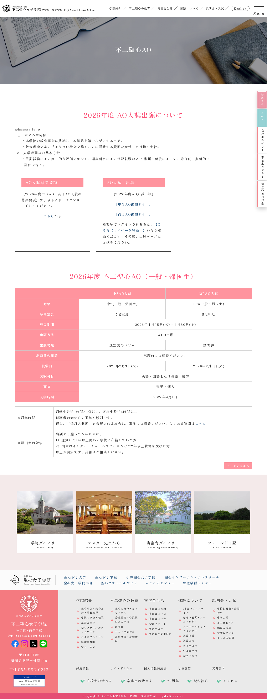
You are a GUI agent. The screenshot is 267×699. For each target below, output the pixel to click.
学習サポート (157, 623)
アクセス (230, 680)
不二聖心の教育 (139, 8)
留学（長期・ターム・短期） (194, 619)
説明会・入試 (215, 8)
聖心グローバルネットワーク (92, 629)
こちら (48, 216)
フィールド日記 (222, 544)
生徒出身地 (88, 641)
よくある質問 (225, 637)
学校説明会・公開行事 (228, 610)
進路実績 (188, 640)
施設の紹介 (88, 622)
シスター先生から (104, 544)
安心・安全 (88, 647)
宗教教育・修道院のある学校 (126, 619)
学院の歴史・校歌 (92, 617)
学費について (225, 632)
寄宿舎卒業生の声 (160, 633)
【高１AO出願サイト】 (133, 214)
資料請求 (262, 99)
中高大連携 (190, 650)
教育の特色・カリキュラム (126, 610)
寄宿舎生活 (165, 8)
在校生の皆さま (262, 140)
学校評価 (184, 668)
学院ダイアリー (45, 544)
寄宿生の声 (156, 628)
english (240, 8)
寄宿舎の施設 (157, 608)
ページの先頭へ (238, 466)
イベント (262, 118)
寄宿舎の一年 (157, 618)
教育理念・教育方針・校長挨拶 (92, 610)
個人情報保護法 (155, 668)
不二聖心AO (225, 622)
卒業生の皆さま (262, 167)
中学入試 (223, 617)
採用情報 (82, 668)
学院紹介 (115, 8)
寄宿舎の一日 (157, 613)
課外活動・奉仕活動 (126, 638)
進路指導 (188, 635)
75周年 (173, 680)
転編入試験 (224, 627)
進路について (189, 8)
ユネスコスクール (92, 636)
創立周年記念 (262, 194)
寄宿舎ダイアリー (163, 544)
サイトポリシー (121, 668)
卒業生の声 (190, 645)
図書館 (119, 626)
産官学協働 (190, 655)
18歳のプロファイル (193, 610)
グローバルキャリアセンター (194, 628)
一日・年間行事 (125, 631)
